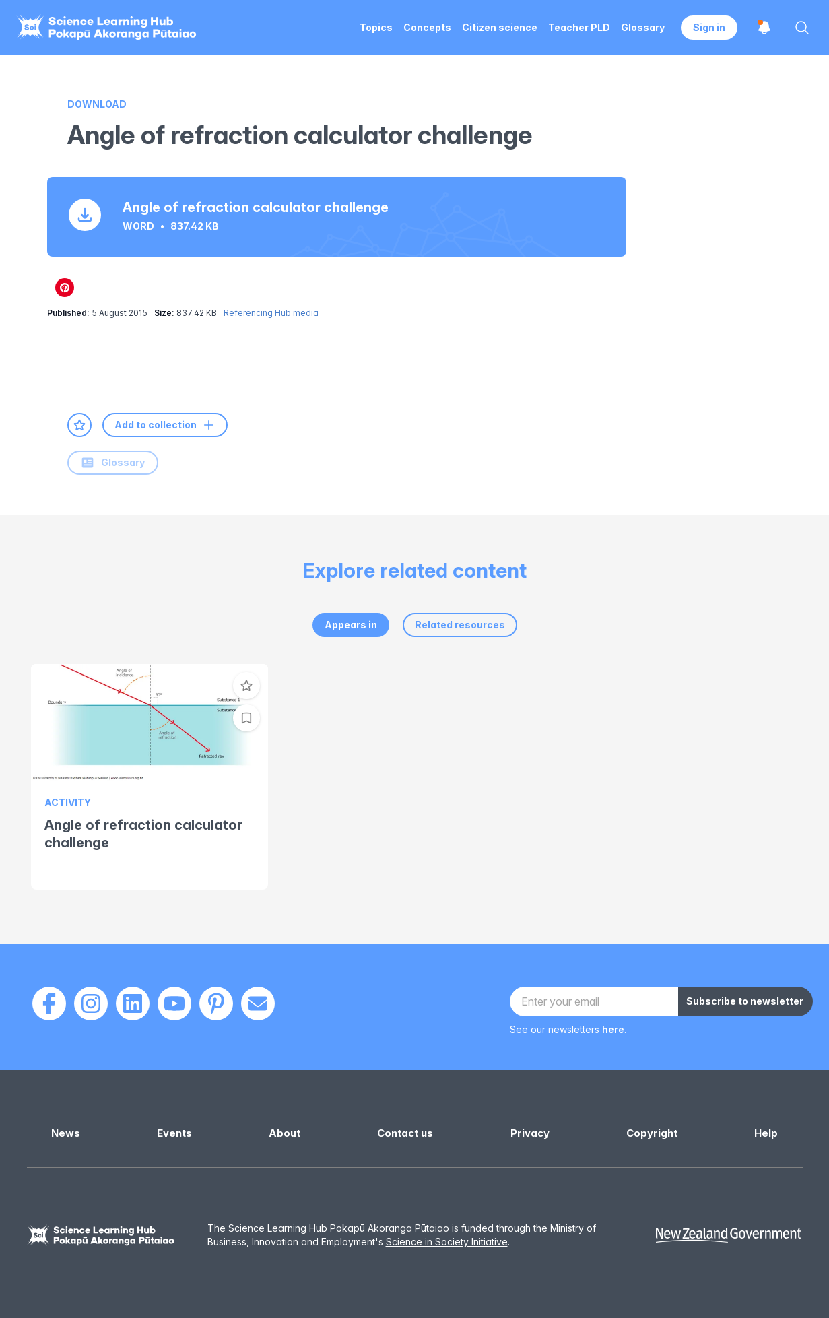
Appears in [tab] (351, 624)
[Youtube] (174, 1003)
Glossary (113, 462)
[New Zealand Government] (729, 1235)
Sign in (709, 27)
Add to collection (164, 425)
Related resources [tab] (460, 624)
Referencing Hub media (271, 313)
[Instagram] (91, 1003)
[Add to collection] (246, 717)
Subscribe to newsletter (744, 1001)
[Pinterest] (216, 1003)
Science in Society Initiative (447, 1241)
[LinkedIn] (133, 1003)
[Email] (258, 1003)
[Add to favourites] (79, 425)
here (613, 1029)
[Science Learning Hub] (101, 1235)
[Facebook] (49, 1003)
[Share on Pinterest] (64, 287)
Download (97, 104)
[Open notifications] (764, 27)
